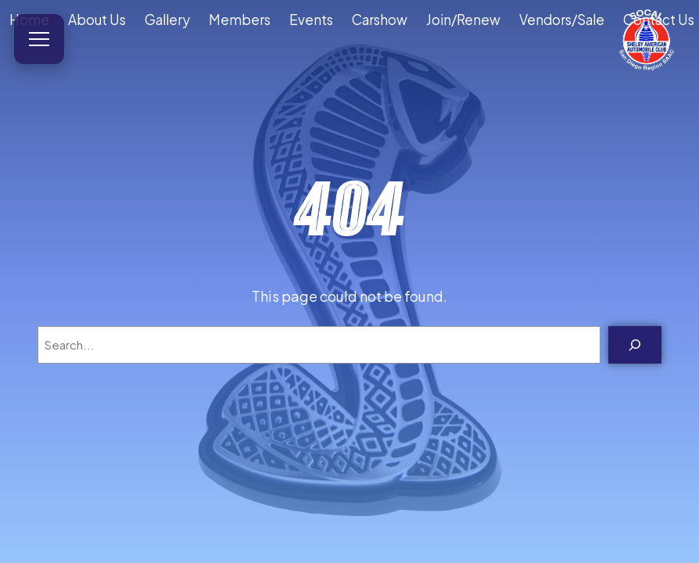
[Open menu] (39, 39)
